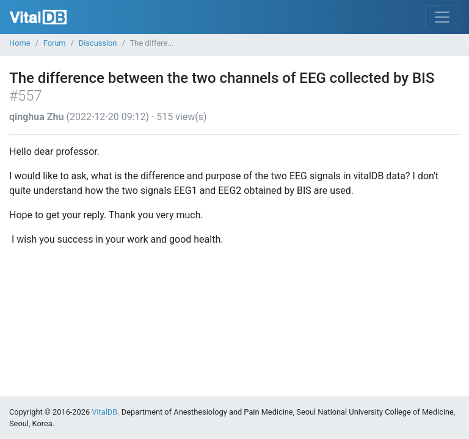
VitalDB (38, 17)
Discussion (98, 43)
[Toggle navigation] (442, 17)
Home (19, 43)
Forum (54, 43)
